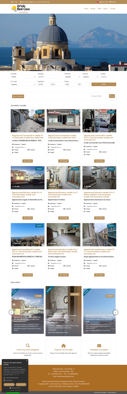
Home (86, 8)
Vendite (92, 8)
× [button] (26, 360)
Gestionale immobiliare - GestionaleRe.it (105, 392)
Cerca (104, 84)
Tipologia (40, 74)
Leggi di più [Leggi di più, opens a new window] (16, 374)
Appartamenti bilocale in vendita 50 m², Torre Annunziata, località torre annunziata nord (27, 194)
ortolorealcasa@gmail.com (28, 2)
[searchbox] (50, 77)
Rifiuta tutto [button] (21, 384)
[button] (4, 378)
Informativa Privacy (54, 381)
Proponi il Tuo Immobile (63, 350)
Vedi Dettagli (28, 161)
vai (112, 96)
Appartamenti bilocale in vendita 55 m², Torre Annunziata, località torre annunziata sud (63, 194)
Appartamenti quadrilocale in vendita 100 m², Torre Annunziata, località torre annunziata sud (27, 251)
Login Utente (104, 2)
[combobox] (23, 77)
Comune (85, 74)
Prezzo (67, 81)
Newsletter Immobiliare (99, 350)
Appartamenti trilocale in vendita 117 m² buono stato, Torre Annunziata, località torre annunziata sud (63, 251)
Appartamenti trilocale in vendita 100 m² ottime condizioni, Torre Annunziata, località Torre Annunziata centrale (99, 194)
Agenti (105, 8)
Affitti (99, 8)
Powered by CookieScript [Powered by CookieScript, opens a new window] (15, 390)
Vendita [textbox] (14, 77)
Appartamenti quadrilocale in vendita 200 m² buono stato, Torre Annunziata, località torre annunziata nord (99, 318)
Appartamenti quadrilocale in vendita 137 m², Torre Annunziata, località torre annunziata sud (99, 251)
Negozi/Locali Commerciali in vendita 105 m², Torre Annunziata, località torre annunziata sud (98, 137)
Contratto (14, 74)
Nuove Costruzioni (18, 96)
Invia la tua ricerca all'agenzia (28, 350)
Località (102, 74)
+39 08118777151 (44, 2)
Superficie (41, 81)
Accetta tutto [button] (9, 384)
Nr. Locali (14, 81)
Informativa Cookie (66, 381)
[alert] (15, 375)
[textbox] (72, 76)
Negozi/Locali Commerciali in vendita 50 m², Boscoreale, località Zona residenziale (27, 136)
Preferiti (113, 2)
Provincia (67, 74)
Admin (44, 381)
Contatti (112, 8)
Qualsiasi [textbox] (14, 84)
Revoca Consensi (79, 381)
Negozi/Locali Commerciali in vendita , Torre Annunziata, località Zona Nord (62, 136)
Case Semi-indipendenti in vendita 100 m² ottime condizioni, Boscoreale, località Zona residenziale (62, 319)
